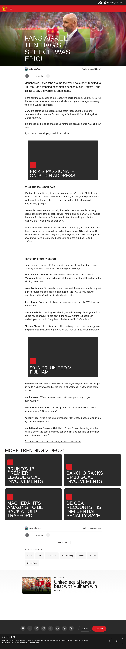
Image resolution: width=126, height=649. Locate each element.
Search (93, 556)
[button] (11, 8)
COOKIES (8, 637)
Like (39, 556)
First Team (52, 556)
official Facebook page (85, 265)
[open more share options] (48, 76)
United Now (32, 563)
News (29, 556)
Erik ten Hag (67, 556)
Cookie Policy (34, 643)
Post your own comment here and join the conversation (53, 441)
